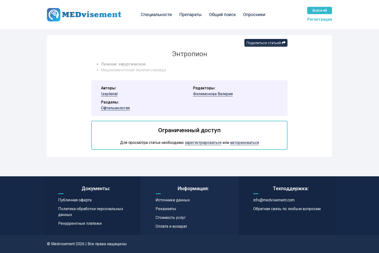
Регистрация (319, 19)
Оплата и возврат (171, 226)
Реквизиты (166, 208)
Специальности (156, 14)
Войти (320, 10)
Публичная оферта (75, 200)
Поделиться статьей (266, 43)
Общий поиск (222, 14)
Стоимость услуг (171, 217)
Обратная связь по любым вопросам (287, 208)
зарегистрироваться (203, 142)
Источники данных (173, 200)
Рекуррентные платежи (80, 223)
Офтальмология (115, 108)
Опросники (254, 14)
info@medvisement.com (274, 200)
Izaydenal (109, 94)
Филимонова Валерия (213, 94)
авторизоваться (244, 142)
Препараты (190, 14)
